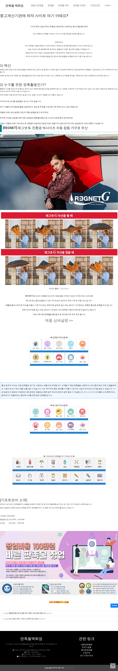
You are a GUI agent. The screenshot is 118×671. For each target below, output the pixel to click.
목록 (114, 605)
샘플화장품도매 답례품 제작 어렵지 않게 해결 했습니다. (27, 613)
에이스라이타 (89, 392)
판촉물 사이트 (79, 5)
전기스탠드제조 (86, 655)
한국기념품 (86, 647)
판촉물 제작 (63, 5)
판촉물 (51, 5)
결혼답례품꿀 (86, 644)
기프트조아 (95, 5)
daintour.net (68, 668)
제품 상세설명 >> (59, 320)
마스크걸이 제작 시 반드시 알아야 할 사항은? (24, 618)
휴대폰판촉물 (86, 650)
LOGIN (107, 5)
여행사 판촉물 (37, 5)
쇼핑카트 (86, 653)
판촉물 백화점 (14, 5)
